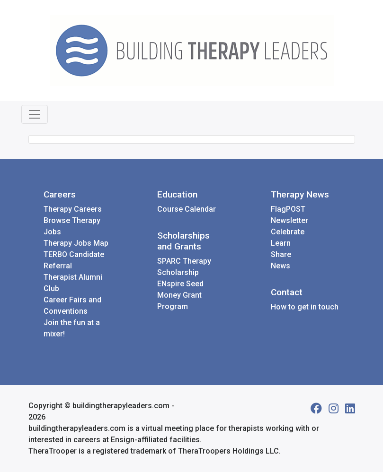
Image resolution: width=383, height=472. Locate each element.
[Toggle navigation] (34, 114)
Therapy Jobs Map (76, 243)
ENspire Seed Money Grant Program (180, 295)
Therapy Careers (73, 209)
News (280, 265)
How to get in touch (304, 306)
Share (281, 254)
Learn (281, 243)
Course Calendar (186, 209)
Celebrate (287, 231)
